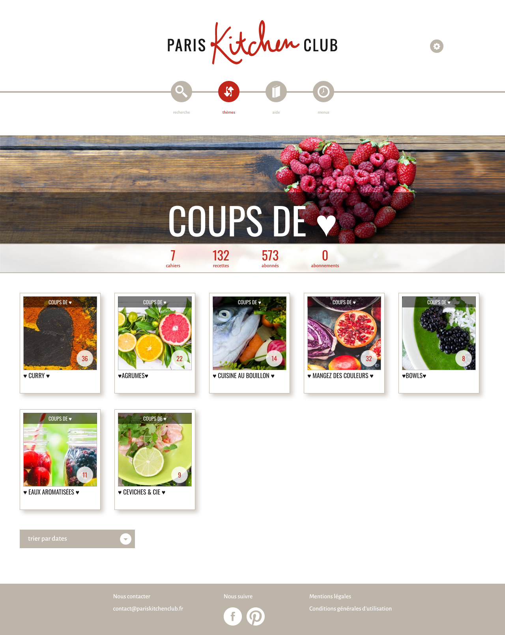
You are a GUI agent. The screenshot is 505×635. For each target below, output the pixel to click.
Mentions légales (330, 597)
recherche (181, 113)
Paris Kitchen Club (252, 42)
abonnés (270, 258)
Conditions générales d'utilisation (350, 609)
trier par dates (47, 538)
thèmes (229, 113)
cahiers (173, 258)
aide (276, 113)
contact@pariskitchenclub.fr (148, 609)
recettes (221, 258)
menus (323, 113)
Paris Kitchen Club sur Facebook (233, 616)
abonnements (325, 258)
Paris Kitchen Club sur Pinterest (256, 616)
